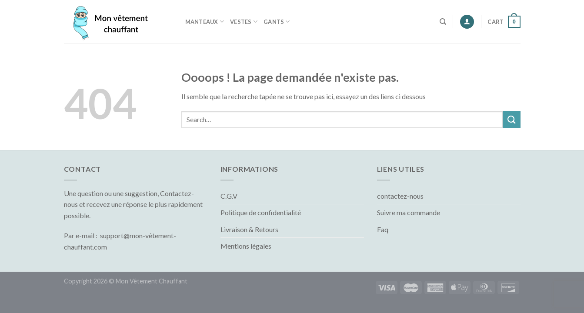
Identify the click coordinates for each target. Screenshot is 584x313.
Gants (277, 21)
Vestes (243, 21)
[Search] (443, 21)
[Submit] (511, 119)
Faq (382, 229)
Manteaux (204, 21)
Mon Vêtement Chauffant (151, 281)
